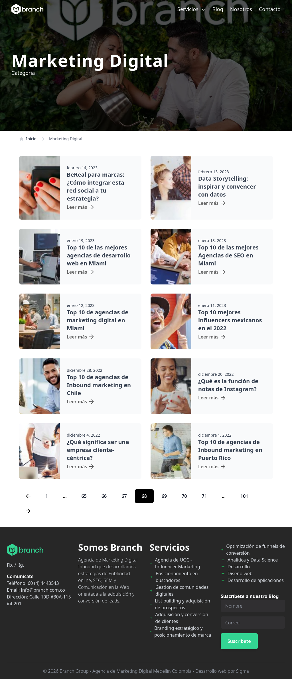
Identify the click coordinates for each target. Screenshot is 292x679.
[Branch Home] (27, 9)
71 (204, 496)
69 (164, 496)
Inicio (27, 138)
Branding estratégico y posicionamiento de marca (182, 631)
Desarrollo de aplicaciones (256, 580)
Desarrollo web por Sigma (222, 671)
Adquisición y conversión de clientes (181, 617)
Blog (217, 9)
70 (184, 496)
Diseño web (240, 573)
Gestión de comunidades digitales (182, 590)
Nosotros (241, 9)
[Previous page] (28, 496)
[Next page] (28, 511)
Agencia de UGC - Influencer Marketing (177, 563)
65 (84, 496)
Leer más (80, 207)
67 (124, 496)
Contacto (270, 9)
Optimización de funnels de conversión (255, 549)
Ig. (21, 565)
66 (104, 496)
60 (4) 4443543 (43, 583)
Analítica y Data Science (253, 560)
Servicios (191, 9)
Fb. (10, 565)
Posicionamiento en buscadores (177, 576)
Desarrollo (239, 567)
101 (244, 496)
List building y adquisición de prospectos (182, 604)
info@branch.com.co (43, 590)
